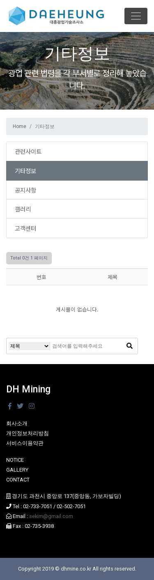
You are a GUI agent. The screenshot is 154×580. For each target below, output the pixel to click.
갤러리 (23, 208)
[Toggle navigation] (135, 16)
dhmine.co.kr (76, 569)
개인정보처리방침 (27, 433)
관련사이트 (28, 151)
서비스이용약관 (25, 443)
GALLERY (17, 470)
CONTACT (18, 480)
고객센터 (25, 228)
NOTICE (15, 460)
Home (19, 126)
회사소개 (17, 423)
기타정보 (25, 170)
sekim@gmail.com (51, 516)
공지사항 (25, 190)
